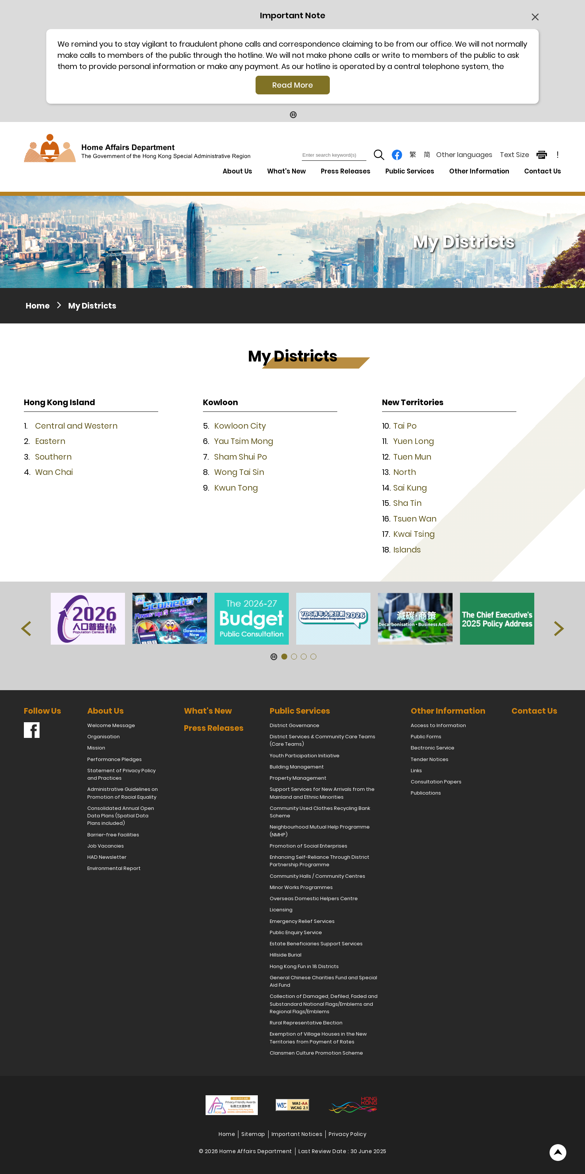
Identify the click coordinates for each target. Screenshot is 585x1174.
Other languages (464, 154)
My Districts (92, 305)
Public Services (300, 710)
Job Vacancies (105, 845)
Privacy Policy (347, 1134)
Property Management (298, 778)
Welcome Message (111, 725)
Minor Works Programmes (301, 887)
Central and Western (76, 425)
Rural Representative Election (306, 1022)
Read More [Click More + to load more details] (292, 85)
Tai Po (405, 425)
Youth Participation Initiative (305, 755)
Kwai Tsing (414, 534)
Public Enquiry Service (296, 932)
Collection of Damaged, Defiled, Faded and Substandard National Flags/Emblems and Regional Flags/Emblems (324, 1004)
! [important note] (558, 155)
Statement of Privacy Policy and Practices (121, 774)
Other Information (448, 710)
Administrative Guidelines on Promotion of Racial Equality (122, 793)
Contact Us (542, 171)
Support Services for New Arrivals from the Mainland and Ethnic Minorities (322, 793)
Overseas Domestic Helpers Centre (314, 898)
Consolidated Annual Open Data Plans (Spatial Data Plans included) (120, 816)
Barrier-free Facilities (113, 834)
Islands (407, 549)
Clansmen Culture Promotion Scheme (316, 1052)
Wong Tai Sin (239, 472)
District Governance (294, 725)
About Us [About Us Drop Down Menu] (237, 171)
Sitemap (253, 1134)
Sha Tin (407, 503)
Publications (426, 792)
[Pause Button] (293, 114)
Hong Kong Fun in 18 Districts (304, 966)
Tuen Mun (412, 456)
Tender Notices (429, 759)
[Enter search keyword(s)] (334, 155)
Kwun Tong (236, 487)
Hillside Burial (285, 954)
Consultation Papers (436, 781)
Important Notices (297, 1134)
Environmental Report (114, 868)
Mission (96, 747)
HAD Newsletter (106, 857)
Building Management (297, 766)
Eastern (50, 441)
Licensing (281, 909)
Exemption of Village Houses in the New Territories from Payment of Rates (318, 1037)
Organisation (103, 736)
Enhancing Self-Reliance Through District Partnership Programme (319, 861)
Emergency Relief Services (302, 921)
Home (38, 305)
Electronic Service (432, 747)
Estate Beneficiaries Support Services (316, 943)
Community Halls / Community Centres (317, 876)
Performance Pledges (114, 759)
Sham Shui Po (240, 456)
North (404, 472)
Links (416, 770)
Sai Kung (410, 487)
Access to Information (438, 725)
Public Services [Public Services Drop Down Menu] (409, 171)
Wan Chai (54, 472)
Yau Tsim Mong (243, 441)
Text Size (514, 154)
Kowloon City (240, 425)
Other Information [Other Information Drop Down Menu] (479, 171)
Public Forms (426, 736)
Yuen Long (413, 441)
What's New (286, 171)
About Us (105, 710)
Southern (53, 456)
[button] (91, 404)
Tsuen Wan (415, 518)
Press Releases (345, 171)
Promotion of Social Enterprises (308, 845)
